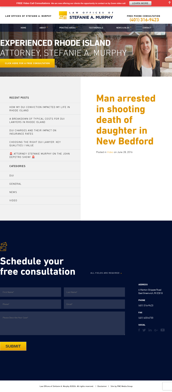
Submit (13, 346)
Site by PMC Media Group (121, 386)
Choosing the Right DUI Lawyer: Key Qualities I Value (35, 143)
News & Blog (122, 28)
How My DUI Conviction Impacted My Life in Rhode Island (39, 109)
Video (110, 152)
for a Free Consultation (34, 63)
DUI (11, 175)
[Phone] (30, 304)
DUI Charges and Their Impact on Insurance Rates (32, 132)
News (13, 192)
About (43, 28)
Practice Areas (67, 28)
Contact (147, 28)
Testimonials (96, 28)
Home (23, 28)
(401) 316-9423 (144, 19)
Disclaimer (102, 386)
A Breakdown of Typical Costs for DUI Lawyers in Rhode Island (37, 120)
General (15, 183)
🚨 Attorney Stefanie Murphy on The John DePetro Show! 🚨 (39, 155)
